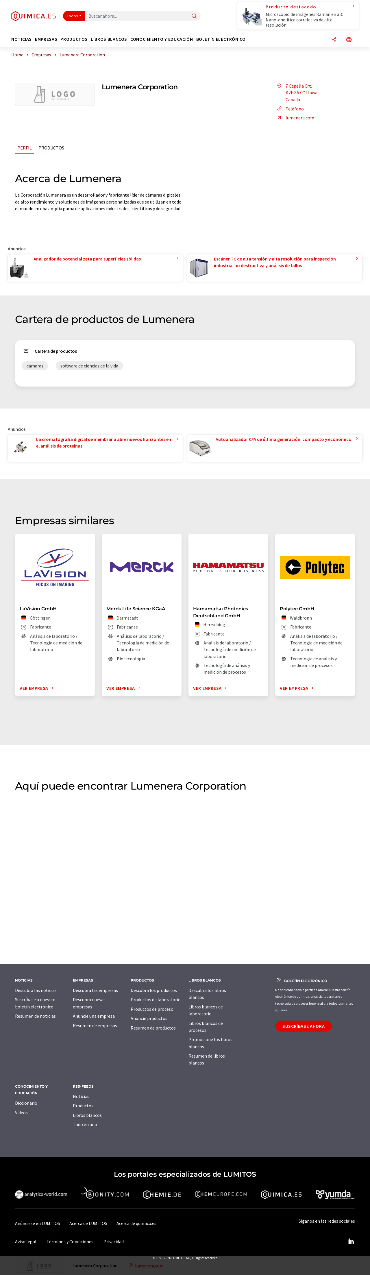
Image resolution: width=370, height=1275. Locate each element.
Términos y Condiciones (70, 1241)
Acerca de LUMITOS (88, 1223)
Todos (72, 16)
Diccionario (26, 1103)
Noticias (81, 1096)
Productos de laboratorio (156, 999)
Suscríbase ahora (303, 1026)
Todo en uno (85, 1124)
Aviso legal (25, 1241)
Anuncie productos (149, 1018)
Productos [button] (74, 39)
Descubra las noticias (36, 990)
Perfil (24, 148)
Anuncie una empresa (94, 1016)
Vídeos (21, 1112)
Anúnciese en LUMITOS (37, 1223)
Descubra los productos (154, 990)
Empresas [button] (46, 39)
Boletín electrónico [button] (221, 39)
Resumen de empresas (95, 1025)
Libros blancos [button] (109, 39)
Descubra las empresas (95, 990)
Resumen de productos (153, 1028)
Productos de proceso (152, 1009)
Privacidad (113, 1241)
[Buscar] (194, 16)
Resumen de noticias (35, 1016)
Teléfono (289, 109)
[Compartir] (334, 40)
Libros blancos (87, 1115)
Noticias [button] (21, 39)
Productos (51, 148)
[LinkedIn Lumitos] (351, 1241)
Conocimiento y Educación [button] (161, 39)
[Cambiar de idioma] (349, 40)
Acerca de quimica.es (136, 1223)
